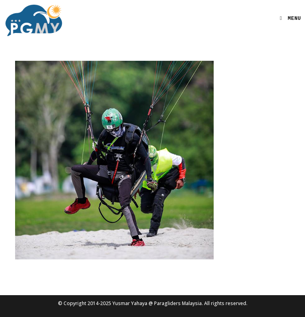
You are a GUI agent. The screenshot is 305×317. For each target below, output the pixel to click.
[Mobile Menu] (287, 18)
